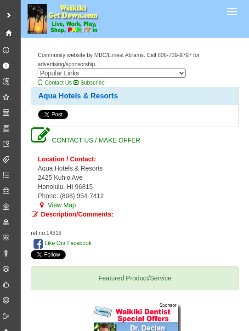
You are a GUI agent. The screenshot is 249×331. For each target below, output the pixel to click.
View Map (57, 205)
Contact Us (55, 83)
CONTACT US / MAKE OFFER (85, 140)
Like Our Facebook (62, 243)
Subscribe (89, 83)
